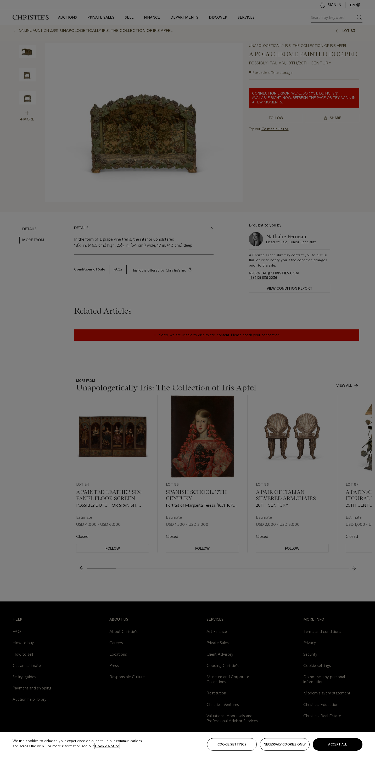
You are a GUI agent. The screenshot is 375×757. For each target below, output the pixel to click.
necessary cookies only (285, 744)
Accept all (337, 744)
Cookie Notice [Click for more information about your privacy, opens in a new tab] (107, 746)
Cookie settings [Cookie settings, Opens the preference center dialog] (232, 744)
